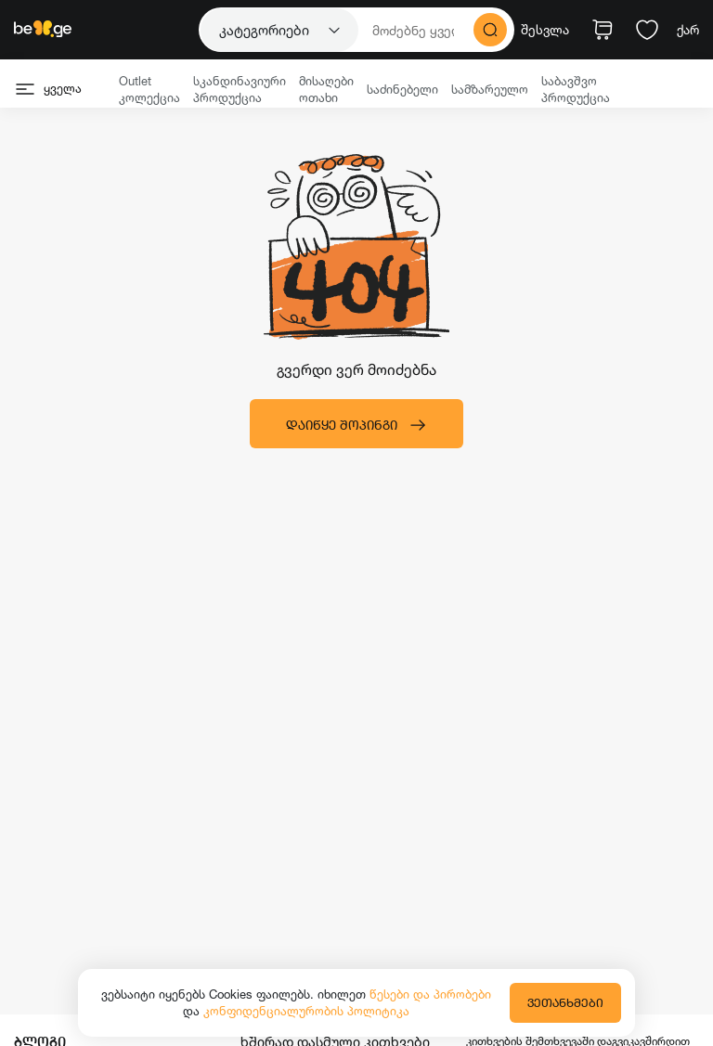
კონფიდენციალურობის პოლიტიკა (306, 1010)
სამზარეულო (489, 89)
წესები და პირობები (430, 994)
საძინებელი (402, 89)
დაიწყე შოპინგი (356, 425)
